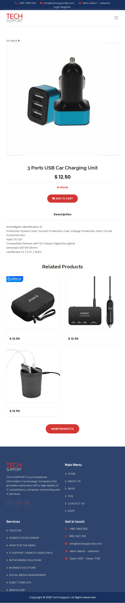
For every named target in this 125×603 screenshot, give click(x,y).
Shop (71, 511)
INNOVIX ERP (17, 590)
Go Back (13, 41)
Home (71, 474)
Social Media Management (27, 575)
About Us (74, 481)
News (71, 489)
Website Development (24, 538)
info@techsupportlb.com (59, 3)
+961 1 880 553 (27, 3)
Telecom (15, 531)
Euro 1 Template (20, 583)
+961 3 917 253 (77, 536)
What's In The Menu (22, 545)
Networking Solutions (25, 560)
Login (57, 7)
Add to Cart (62, 198)
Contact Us (76, 503)
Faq (70, 496)
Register (66, 7)
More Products (62, 429)
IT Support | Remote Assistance (31, 553)
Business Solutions (22, 568)
